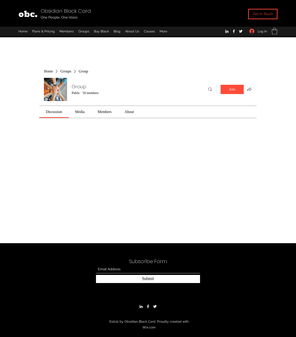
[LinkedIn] (227, 31)
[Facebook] (233, 31)
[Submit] (148, 279)
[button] (274, 31)
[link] (54, 112)
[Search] (210, 89)
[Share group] (249, 89)
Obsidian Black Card (66, 11)
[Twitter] (240, 31)
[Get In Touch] (263, 14)
